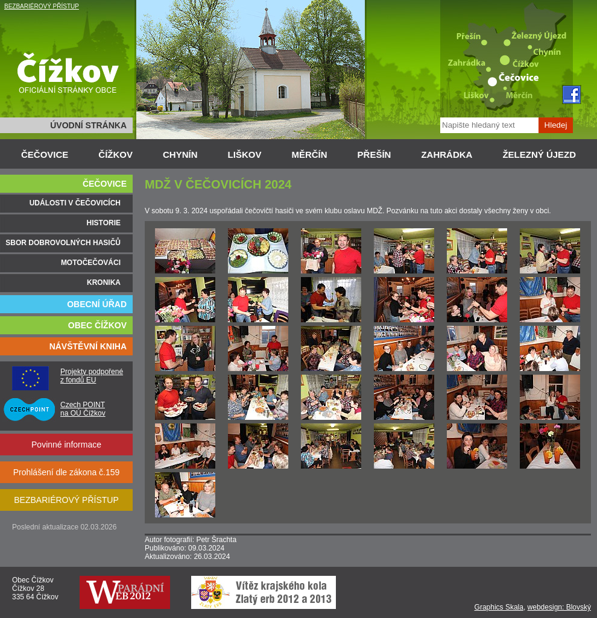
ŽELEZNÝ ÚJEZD (539, 154)
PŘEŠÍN (374, 154)
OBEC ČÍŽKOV (97, 325)
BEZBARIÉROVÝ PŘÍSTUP (41, 6)
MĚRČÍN (309, 154)
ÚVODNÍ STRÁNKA (88, 125)
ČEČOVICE (44, 154)
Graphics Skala (499, 607)
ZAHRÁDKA (446, 154)
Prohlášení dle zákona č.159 (66, 472)
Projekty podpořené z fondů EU (91, 375)
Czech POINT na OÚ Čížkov (83, 409)
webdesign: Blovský (559, 607)
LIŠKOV (245, 154)
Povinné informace (66, 444)
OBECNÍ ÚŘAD (97, 304)
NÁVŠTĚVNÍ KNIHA (88, 346)
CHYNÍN (180, 154)
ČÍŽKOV (115, 154)
